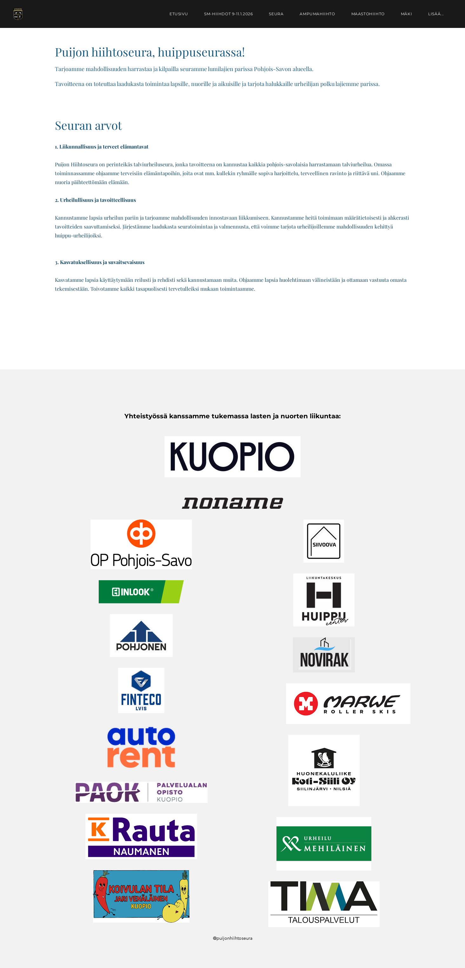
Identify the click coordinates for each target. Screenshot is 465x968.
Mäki (406, 13)
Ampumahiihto (317, 13)
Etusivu (178, 13)
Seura (276, 13)
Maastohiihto (368, 13)
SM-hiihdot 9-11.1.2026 (228, 13)
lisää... (436, 13)
